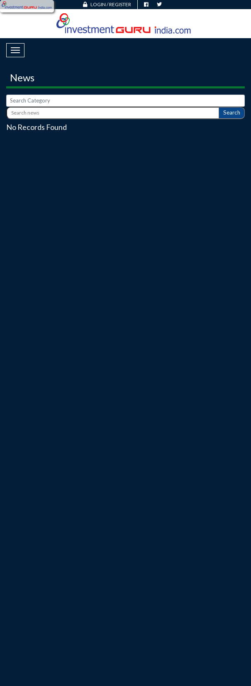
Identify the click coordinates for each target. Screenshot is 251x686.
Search (231, 112)
